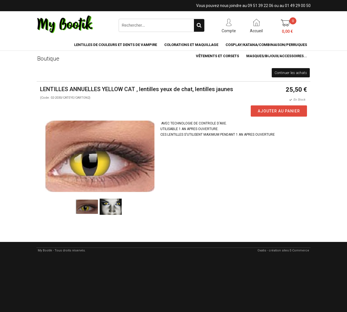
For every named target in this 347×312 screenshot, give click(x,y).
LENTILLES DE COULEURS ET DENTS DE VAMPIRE (115, 45)
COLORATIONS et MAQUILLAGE (191, 45)
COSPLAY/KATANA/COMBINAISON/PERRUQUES (266, 45)
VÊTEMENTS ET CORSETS (217, 56)
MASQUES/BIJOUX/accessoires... (276, 56)
